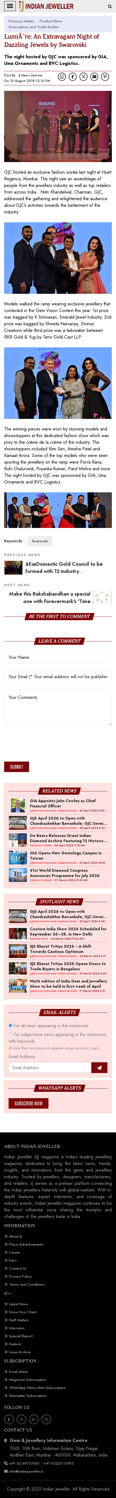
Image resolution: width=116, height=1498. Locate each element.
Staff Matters (19, 1320)
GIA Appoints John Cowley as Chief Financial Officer (63, 803)
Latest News (18, 1304)
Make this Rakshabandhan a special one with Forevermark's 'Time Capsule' (60, 601)
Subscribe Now (28, 1103)
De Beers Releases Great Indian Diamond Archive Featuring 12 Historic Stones (67, 838)
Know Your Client (22, 1312)
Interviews (17, 1328)
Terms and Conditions (27, 1284)
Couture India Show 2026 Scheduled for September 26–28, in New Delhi (68, 931)
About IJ (15, 1236)
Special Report (21, 1336)
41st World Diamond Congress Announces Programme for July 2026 (65, 873)
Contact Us (17, 1268)
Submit (16, 766)
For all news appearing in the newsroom (48, 1026)
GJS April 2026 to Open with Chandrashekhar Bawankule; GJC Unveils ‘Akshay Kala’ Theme (68, 821)
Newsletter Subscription (28, 1395)
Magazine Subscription (27, 1379)
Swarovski (40, 541)
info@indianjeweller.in (26, 1471)
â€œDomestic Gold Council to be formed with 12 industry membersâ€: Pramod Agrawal (64, 571)
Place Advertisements (26, 1244)
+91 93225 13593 (59, 1463)
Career (14, 1252)
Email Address (22, 1056)
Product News (51, 21)
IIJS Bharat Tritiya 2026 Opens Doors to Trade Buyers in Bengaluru (68, 966)
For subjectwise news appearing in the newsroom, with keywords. (58, 1041)
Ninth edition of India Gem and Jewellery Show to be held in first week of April (68, 984)
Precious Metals (21, 21)
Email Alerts (18, 1371)
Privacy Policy (20, 1276)
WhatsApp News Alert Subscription (37, 1387)
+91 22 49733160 (24, 1463)
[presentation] (46, 745)
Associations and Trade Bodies (34, 27)
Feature (15, 1344)
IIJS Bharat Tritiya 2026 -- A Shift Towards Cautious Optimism (60, 949)
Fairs (13, 1260)
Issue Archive (19, 1352)
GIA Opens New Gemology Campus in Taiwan (66, 855)
